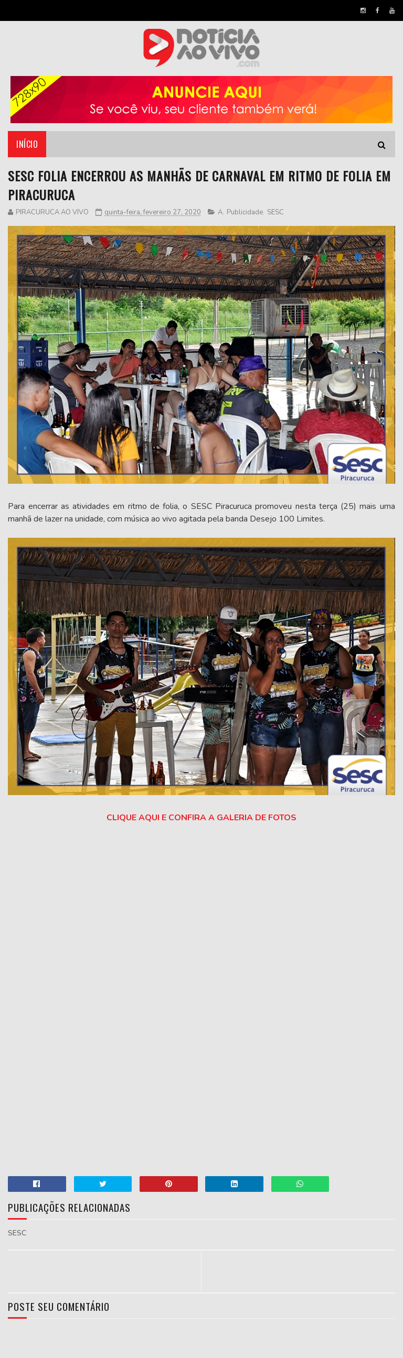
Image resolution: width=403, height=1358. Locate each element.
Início (27, 144)
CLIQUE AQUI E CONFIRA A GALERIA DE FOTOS (201, 817)
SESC (275, 212)
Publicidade (245, 212)
